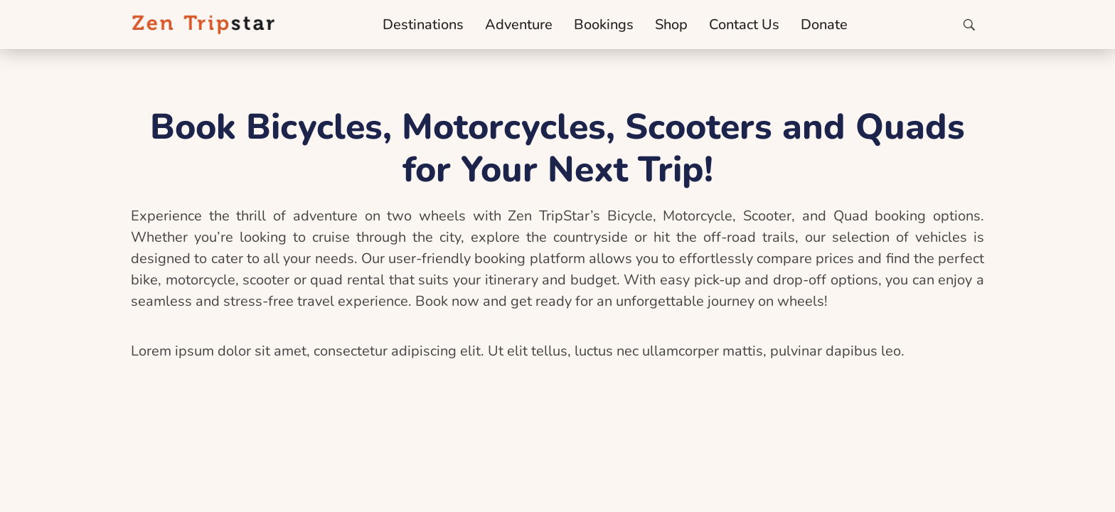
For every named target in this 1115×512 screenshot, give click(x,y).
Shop (671, 24)
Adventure (519, 24)
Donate (824, 24)
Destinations (423, 24)
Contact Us (744, 24)
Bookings (604, 24)
